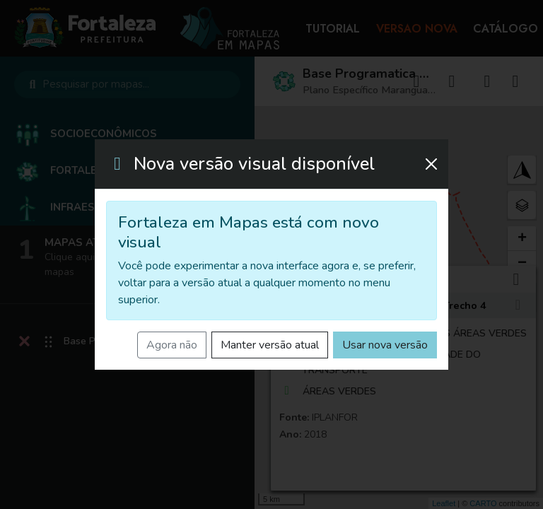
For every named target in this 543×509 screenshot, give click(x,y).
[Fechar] (431, 164)
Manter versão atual (270, 345)
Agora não (171, 345)
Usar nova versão (385, 345)
